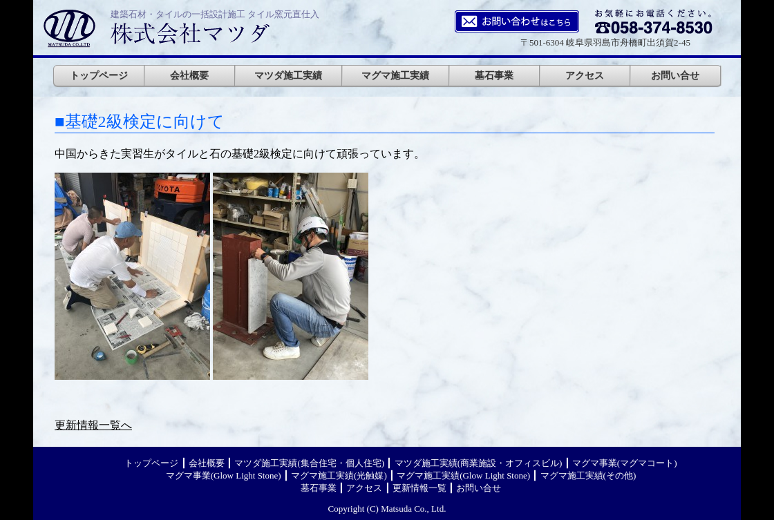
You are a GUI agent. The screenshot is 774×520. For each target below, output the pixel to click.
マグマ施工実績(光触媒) (339, 475)
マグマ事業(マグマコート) (624, 463)
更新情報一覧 (419, 488)
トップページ (99, 75)
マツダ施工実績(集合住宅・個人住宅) (309, 463)
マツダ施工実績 (288, 75)
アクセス (584, 75)
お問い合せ (675, 75)
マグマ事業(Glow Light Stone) (223, 475)
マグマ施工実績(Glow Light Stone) (463, 475)
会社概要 (189, 75)
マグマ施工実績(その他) (588, 475)
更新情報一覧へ (93, 425)
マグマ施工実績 (395, 75)
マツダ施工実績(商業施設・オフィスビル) (479, 463)
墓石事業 (494, 75)
